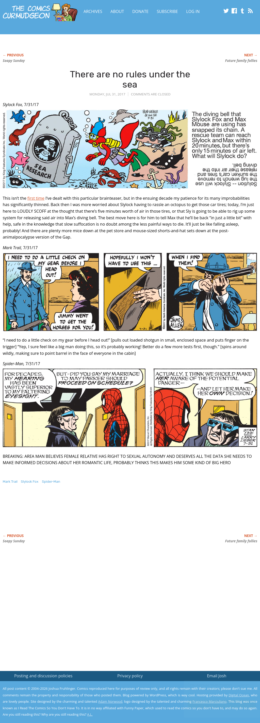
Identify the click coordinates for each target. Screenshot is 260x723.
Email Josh (216, 676)
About (117, 11)
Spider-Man (51, 481)
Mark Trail (10, 481)
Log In (193, 11)
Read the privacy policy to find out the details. (215, 691)
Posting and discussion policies (43, 676)
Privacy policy (130, 676)
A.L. (90, 714)
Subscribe (167, 11)
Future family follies (241, 60)
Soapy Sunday (14, 60)
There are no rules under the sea (130, 79)
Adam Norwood (110, 701)
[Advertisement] (95, 514)
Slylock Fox (29, 481)
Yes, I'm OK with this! (217, 704)
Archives (93, 11)
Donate (140, 11)
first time (35, 198)
